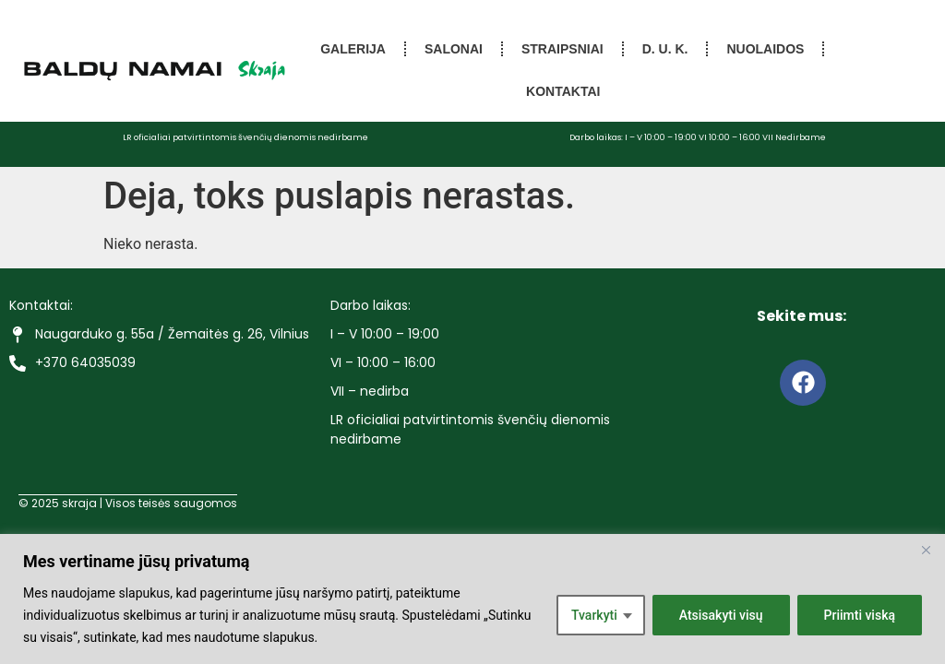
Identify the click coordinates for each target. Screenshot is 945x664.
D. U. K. (665, 49)
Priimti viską (860, 615)
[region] (472, 599)
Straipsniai (562, 49)
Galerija (353, 49)
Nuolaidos (765, 49)
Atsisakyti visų (721, 615)
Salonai (454, 49)
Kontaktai (563, 91)
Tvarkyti (594, 615)
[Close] (926, 550)
